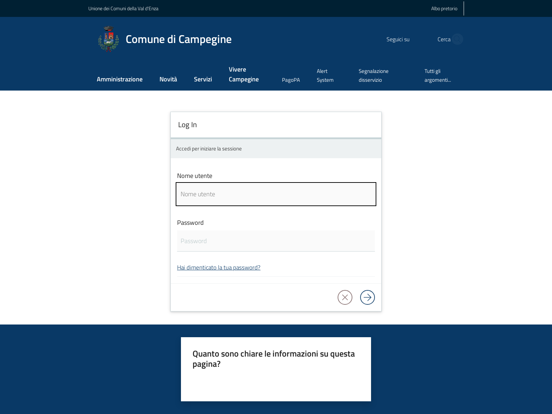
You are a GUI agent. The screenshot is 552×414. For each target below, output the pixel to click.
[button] (455, 39)
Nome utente (194, 175)
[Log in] (367, 297)
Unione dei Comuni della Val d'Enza (123, 8)
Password (190, 222)
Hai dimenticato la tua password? (219, 267)
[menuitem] (119, 80)
